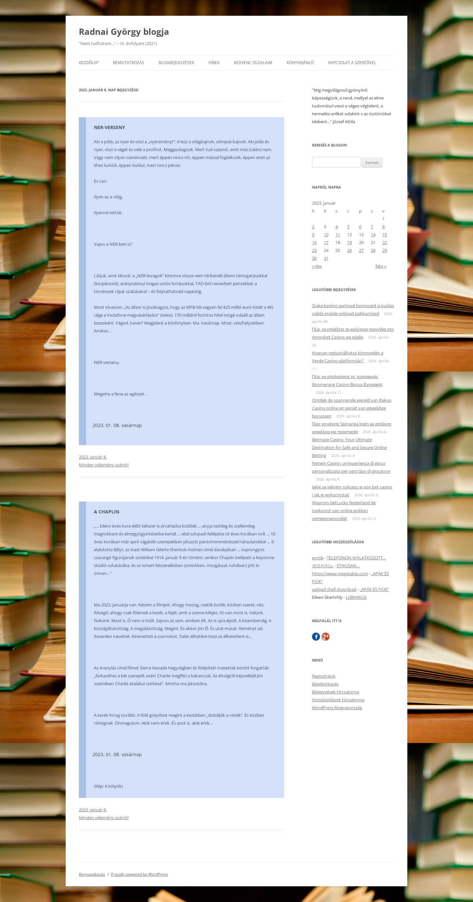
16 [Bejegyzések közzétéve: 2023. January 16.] (314, 242)
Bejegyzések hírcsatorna (335, 692)
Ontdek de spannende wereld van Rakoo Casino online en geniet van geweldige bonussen (352, 408)
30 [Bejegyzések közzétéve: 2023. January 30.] (314, 258)
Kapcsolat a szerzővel (352, 62)
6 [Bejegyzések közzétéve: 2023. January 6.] (360, 227)
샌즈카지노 (322, 566)
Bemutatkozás (128, 62)
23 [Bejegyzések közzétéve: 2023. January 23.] (314, 250)
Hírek (214, 62)
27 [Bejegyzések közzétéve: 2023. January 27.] (361, 250)
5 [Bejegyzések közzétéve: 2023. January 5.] (348, 227)
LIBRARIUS (356, 597)
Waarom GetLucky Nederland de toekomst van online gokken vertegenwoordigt (344, 510)
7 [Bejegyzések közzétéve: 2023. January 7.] (372, 227)
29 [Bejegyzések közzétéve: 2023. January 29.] (384, 250)
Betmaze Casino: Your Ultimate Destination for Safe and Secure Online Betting (349, 447)
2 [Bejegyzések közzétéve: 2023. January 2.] (313, 227)
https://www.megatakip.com (340, 573)
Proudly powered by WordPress (139, 874)
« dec (317, 266)
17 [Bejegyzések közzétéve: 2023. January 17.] (326, 242)
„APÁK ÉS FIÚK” (374, 589)
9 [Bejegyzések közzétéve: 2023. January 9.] (313, 234)
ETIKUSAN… (348, 566)
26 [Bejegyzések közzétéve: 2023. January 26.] (349, 250)
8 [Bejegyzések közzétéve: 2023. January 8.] (383, 227)
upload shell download (334, 589)
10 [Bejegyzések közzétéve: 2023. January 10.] (326, 234)
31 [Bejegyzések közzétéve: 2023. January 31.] (326, 258)
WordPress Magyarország (337, 707)
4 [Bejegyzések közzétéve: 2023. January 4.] (336, 227)
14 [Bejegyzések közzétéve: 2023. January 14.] (373, 234)
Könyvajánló (300, 62)
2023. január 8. (93, 457)
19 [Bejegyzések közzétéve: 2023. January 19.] (349, 242)
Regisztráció (323, 676)
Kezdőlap (89, 62)
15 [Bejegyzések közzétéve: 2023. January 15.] (384, 234)
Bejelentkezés (325, 684)
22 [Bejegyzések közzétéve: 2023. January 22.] (384, 242)
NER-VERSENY (109, 127)
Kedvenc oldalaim (253, 62)
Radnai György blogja (124, 31)
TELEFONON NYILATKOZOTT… (356, 558)
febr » (380, 266)
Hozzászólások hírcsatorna (338, 700)
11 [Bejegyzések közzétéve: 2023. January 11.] (337, 234)
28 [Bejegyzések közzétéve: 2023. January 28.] (373, 250)
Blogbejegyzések (176, 62)
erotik (318, 558)
